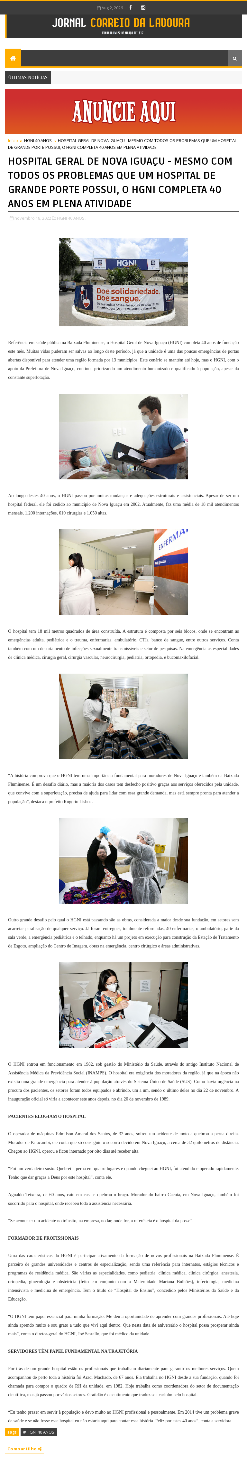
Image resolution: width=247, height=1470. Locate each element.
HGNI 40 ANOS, (71, 218)
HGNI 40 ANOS (38, 140)
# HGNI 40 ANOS (38, 1432)
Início (13, 140)
